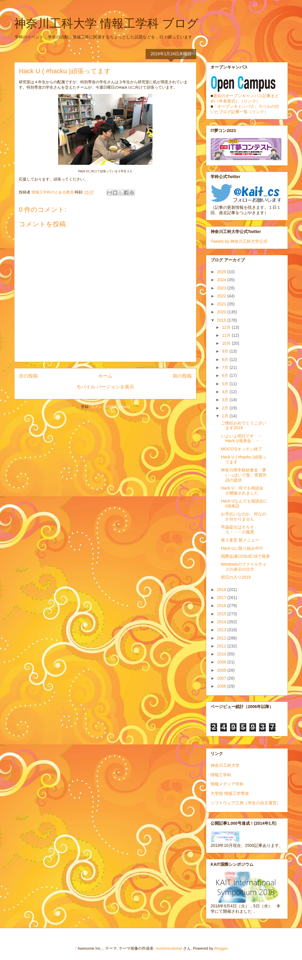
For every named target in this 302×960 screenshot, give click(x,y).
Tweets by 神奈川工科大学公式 (239, 241)
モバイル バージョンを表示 (105, 386)
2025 (222, 271)
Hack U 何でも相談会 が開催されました (244, 490)
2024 (222, 279)
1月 (225, 416)
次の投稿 (28, 375)
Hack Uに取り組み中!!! (242, 548)
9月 (225, 351)
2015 (222, 613)
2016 (222, 605)
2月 (225, 408)
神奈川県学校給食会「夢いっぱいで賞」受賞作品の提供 (244, 475)
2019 (222, 320)
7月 (225, 367)
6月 (225, 375)
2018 (222, 589)
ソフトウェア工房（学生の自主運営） (246, 802)
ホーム (105, 375)
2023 (222, 288)
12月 (227, 327)
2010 (222, 654)
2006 (222, 686)
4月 (225, 391)
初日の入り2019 (236, 577)
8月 (225, 359)
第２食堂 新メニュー (240, 540)
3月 (225, 399)
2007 (222, 678)
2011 (222, 646)
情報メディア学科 (227, 784)
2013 (222, 629)
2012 (222, 638)
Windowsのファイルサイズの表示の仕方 (244, 567)
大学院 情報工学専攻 (230, 793)
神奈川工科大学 (225, 765)
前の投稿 (182, 375)
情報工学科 (221, 774)
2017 (222, 597)
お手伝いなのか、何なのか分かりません (243, 516)
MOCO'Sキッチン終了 (241, 449)
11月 (227, 335)
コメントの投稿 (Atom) (110, 406)
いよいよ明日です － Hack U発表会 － (243, 438)
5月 (225, 383)
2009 (222, 662)
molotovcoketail (169, 948)
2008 (222, 670)
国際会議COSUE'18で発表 (245, 556)
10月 (227, 343)
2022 (222, 296)
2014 (222, 621)
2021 (222, 304)
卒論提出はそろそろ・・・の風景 (237, 529)
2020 (222, 312)
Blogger (220, 948)
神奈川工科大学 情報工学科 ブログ (106, 23)
